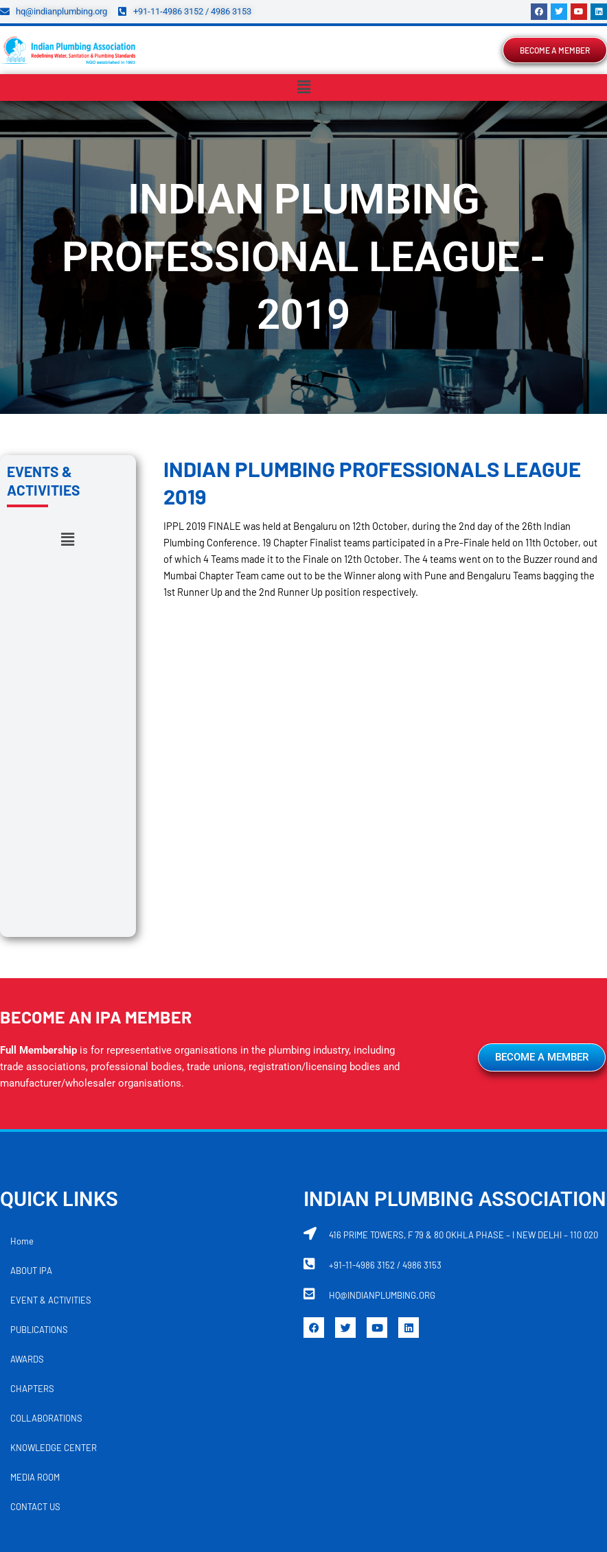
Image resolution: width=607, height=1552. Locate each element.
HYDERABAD (208, 1405)
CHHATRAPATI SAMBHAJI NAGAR (508, 1375)
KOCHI (367, 1405)
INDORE (269, 1405)
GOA (155, 1405)
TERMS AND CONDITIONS (310, 1507)
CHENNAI (403, 1375)
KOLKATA (483, 1405)
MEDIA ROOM (35, 1212)
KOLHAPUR (422, 1405)
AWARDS (27, 1094)
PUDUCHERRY (305, 1434)
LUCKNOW (541, 1405)
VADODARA (252, 1464)
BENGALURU (182, 1375)
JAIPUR (319, 1405)
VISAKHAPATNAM (329, 1464)
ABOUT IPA (31, 1005)
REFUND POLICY (217, 1507)
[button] (303, 87)
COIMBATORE (57, 1405)
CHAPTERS (32, 1123)
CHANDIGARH (338, 1375)
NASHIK (169, 1434)
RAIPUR (411, 1434)
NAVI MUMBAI (231, 1434)
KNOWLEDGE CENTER (53, 1182)
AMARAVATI (115, 1375)
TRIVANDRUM (519, 1434)
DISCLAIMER (396, 1507)
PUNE (365, 1434)
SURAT (460, 1434)
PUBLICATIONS (39, 1064)
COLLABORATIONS (46, 1153)
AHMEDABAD (46, 1375)
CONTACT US (35, 1241)
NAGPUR (117, 1434)
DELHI (114, 1405)
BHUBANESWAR (258, 1375)
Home (22, 976)
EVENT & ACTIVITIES (50, 1035)
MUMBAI (64, 1434)
